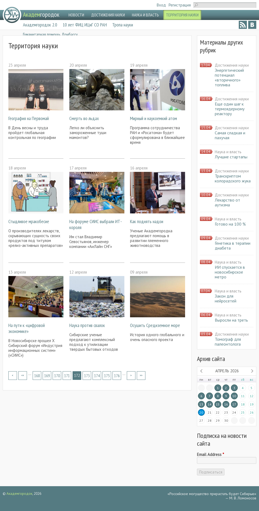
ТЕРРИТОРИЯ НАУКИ (182, 15)
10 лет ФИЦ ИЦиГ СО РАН (85, 25)
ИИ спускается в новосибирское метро (230, 272)
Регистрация (180, 5)
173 (87, 375)
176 (117, 375)
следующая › (131, 375)
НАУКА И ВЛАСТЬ (145, 15)
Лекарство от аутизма (227, 202)
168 (37, 375)
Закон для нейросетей (225, 298)
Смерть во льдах (84, 118)
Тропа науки (122, 25)
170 (57, 375)
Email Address (210, 454)
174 (97, 375)
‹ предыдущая (22, 375)
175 (107, 375)
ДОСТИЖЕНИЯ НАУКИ (108, 15)
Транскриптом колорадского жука (233, 178)
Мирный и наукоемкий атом (153, 118)
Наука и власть (228, 151)
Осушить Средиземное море (155, 325)
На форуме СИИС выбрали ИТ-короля (95, 224)
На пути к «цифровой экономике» (26, 328)
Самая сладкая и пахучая (230, 135)
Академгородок (19, 493)
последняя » (141, 375)
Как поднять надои (146, 221)
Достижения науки (232, 65)
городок (41, 14)
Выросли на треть (231, 320)
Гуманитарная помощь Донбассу (50, 34)
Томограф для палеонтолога (228, 341)
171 (67, 375)
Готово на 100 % (230, 224)
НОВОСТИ (76, 15)
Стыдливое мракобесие (28, 221)
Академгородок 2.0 (40, 25)
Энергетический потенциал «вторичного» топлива (229, 77)
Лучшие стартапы (231, 156)
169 (47, 375)
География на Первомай (28, 118)
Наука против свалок (87, 325)
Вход (161, 5)
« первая (12, 375)
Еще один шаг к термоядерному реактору (229, 108)
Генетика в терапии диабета (232, 245)
